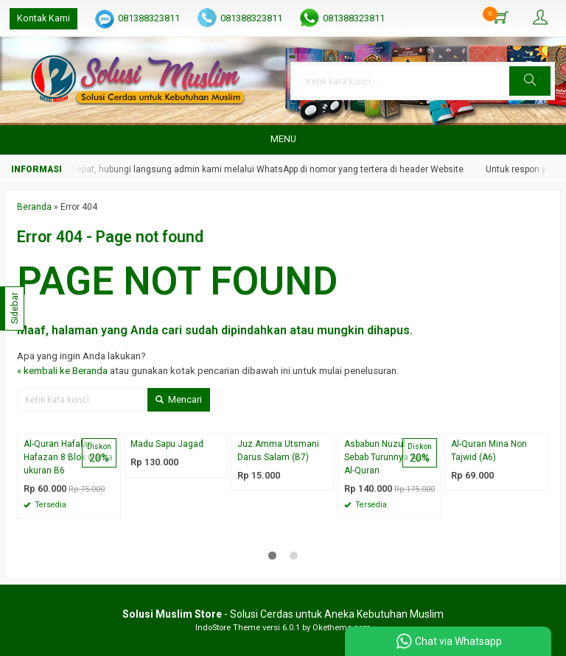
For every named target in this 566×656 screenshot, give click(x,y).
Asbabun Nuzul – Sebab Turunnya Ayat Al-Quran (386, 457)
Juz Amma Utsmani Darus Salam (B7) (278, 450)
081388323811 (149, 18)
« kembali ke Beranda (62, 370)
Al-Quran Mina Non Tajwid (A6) (489, 450)
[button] (530, 81)
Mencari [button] (179, 399)
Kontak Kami (43, 18)
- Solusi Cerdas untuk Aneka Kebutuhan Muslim (283, 614)
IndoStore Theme (227, 627)
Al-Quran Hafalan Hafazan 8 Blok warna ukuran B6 (68, 457)
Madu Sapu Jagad (166, 444)
